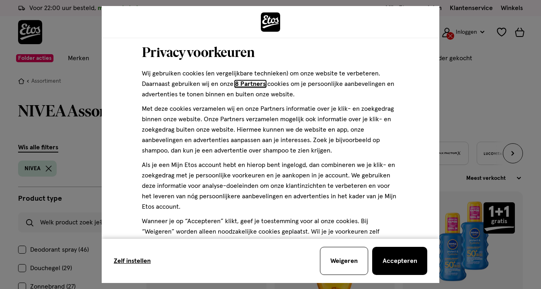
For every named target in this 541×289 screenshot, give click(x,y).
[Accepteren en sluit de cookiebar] (399, 261)
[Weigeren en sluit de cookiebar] (344, 261)
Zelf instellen (132, 261)
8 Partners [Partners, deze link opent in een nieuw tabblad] (250, 84)
